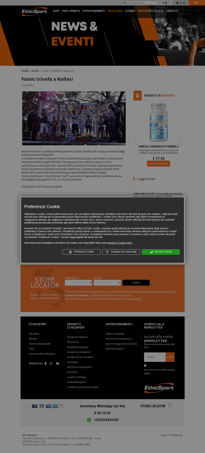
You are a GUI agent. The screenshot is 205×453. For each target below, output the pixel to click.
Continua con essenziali (121, 252)
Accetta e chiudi (161, 252)
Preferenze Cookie (81, 252)
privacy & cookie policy (120, 243)
